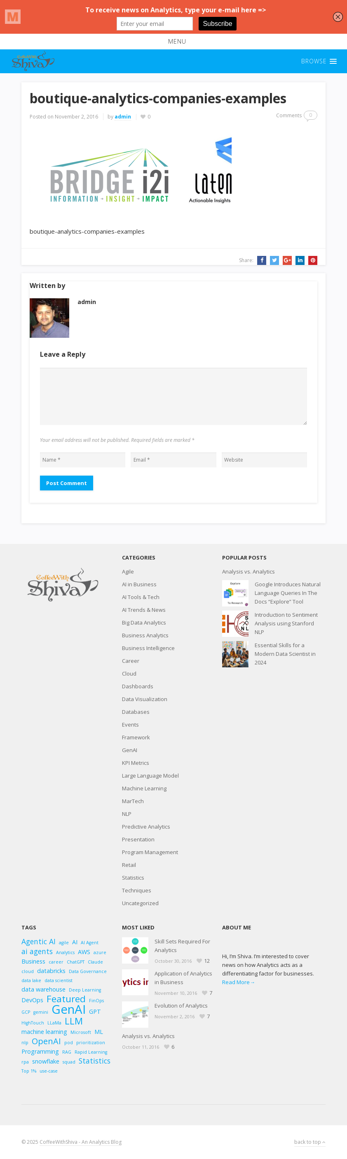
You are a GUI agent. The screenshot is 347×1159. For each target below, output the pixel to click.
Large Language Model (150, 775)
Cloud (129, 673)
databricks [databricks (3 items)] (51, 971)
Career (130, 660)
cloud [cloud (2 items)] (27, 971)
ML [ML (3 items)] (98, 1032)
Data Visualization (144, 699)
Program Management (150, 852)
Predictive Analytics (146, 826)
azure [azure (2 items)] (100, 952)
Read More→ (238, 982)
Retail (129, 865)
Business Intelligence (148, 648)
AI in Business (139, 584)
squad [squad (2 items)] (69, 1062)
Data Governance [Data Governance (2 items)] (88, 971)
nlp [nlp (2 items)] (24, 1042)
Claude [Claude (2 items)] (95, 962)
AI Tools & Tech (140, 597)
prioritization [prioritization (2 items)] (90, 1042)
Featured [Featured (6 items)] (66, 998)
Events (130, 724)
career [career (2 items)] (56, 962)
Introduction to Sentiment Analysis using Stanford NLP (286, 623)
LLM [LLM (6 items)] (74, 1021)
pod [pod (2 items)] (68, 1042)
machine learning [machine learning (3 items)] (44, 1032)
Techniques (136, 890)
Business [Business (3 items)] (33, 961)
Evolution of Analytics (181, 1005)
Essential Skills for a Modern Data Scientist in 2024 (285, 653)
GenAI (129, 750)
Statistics (133, 877)
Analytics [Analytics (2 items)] (65, 952)
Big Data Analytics (144, 622)
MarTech (133, 801)
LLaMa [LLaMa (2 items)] (54, 1023)
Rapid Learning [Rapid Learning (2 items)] (91, 1052)
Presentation (138, 839)
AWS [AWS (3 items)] (84, 952)
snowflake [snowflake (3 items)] (45, 1061)
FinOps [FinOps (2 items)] (96, 1000)
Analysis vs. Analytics (248, 571)
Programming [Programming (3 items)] (40, 1051)
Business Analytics (145, 635)
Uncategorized (140, 903)
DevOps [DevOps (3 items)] (32, 1000)
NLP (126, 814)
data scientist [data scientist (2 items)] (59, 980)
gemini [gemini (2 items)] (40, 1012)
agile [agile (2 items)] (64, 942)
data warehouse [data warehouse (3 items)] (43, 989)
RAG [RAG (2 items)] (66, 1052)
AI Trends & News (144, 609)
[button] (173, 41)
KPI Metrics (135, 762)
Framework (136, 737)
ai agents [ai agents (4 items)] (37, 951)
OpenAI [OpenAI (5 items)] (46, 1041)
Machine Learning (144, 788)
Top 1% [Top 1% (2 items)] (28, 1071)
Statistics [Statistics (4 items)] (94, 1061)
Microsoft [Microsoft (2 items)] (80, 1032)
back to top (310, 1141)
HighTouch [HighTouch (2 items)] (32, 1023)
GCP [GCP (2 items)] (25, 1012)
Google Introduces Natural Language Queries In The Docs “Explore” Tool (288, 593)
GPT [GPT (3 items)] (95, 1011)
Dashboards (137, 686)
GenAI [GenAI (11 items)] (69, 1009)
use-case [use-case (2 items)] (49, 1071)
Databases (136, 711)
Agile (128, 571)
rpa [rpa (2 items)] (25, 1062)
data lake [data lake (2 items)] (31, 980)
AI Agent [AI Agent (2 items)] (89, 942)
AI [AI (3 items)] (74, 942)
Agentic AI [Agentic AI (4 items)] (38, 941)
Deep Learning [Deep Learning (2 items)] (85, 990)
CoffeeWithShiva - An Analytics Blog (81, 1141)
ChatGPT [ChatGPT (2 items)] (75, 962)
